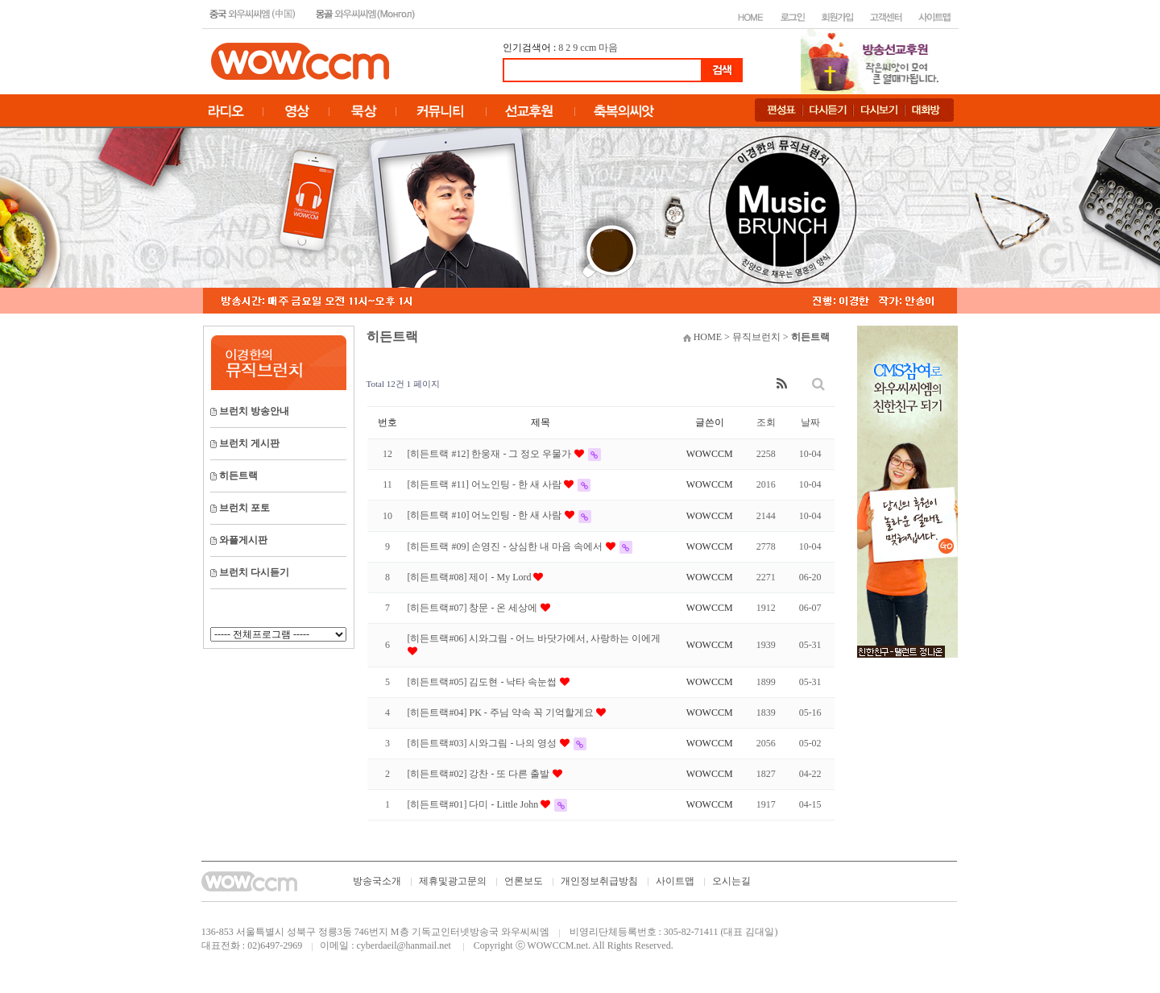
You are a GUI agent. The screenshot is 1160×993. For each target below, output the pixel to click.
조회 (766, 422)
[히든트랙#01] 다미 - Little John (474, 804)
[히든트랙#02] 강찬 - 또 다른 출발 (480, 773)
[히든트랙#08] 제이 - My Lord (471, 577)
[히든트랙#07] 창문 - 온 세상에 (474, 607)
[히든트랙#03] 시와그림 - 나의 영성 (484, 743)
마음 (608, 47)
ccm (588, 47)
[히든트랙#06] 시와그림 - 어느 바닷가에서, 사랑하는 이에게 (534, 638)
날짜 (810, 422)
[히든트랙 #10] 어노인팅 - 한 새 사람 (486, 515)
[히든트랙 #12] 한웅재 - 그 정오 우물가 (491, 453)
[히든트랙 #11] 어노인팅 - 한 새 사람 (486, 484)
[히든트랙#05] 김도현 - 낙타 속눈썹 (484, 682)
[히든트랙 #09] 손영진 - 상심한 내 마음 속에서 (507, 546)
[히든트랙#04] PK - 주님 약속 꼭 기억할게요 (502, 712)
